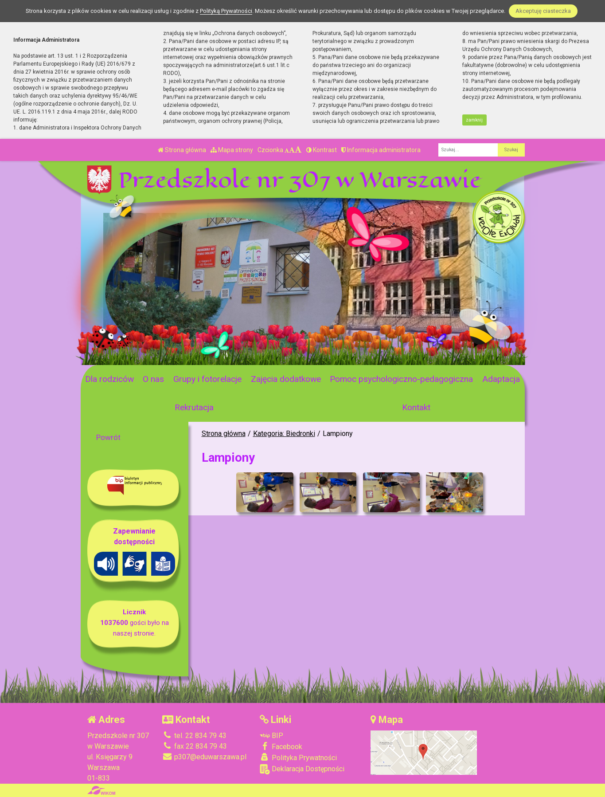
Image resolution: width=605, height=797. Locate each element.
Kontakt (416, 407)
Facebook (281, 746)
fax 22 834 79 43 (194, 746)
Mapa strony (232, 149)
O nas (153, 379)
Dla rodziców (109, 379)
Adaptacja (501, 379)
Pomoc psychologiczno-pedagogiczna (401, 379)
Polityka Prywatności (298, 757)
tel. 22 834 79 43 (194, 735)
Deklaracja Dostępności (302, 769)
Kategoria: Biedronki (284, 433)
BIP (271, 735)
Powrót (108, 437)
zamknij (474, 120)
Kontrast (321, 149)
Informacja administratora (381, 149)
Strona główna (182, 149)
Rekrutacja (194, 407)
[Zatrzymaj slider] (223, 355)
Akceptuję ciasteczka (543, 11)
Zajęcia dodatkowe (286, 379)
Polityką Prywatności (226, 11)
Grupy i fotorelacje (207, 379)
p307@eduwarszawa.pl (204, 757)
